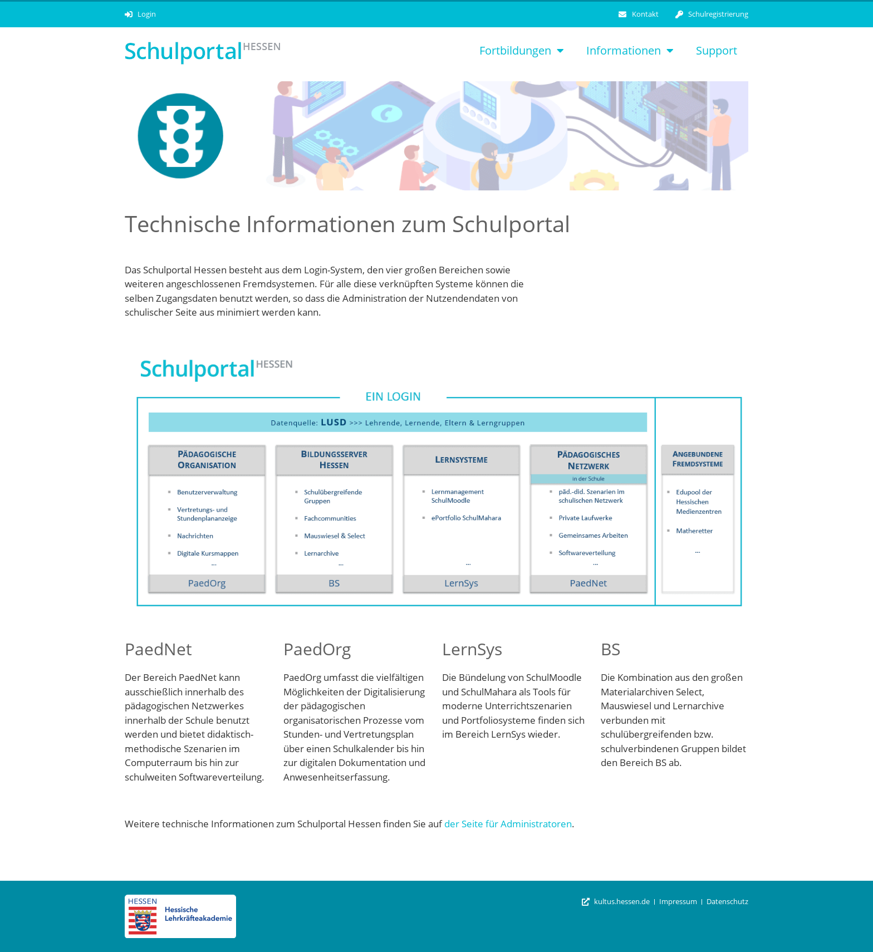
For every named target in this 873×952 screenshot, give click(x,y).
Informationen (630, 51)
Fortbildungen (521, 51)
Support (716, 50)
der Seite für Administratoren (508, 823)
